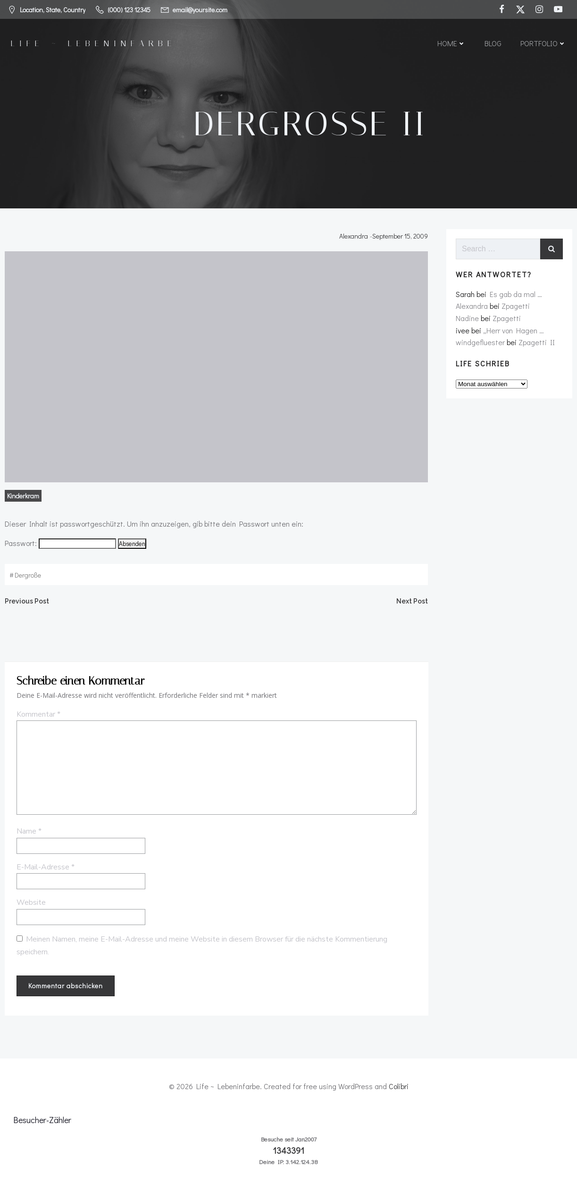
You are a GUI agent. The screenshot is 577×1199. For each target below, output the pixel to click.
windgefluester (479, 345)
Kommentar (37, 718)
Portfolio (543, 44)
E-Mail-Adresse (45, 871)
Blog (493, 44)
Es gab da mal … (515, 297)
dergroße (27, 577)
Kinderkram (22, 498)
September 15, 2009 (401, 238)
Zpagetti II (536, 345)
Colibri (399, 1090)
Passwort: (59, 545)
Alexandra (354, 238)
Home (451, 44)
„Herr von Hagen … (513, 333)
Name (28, 835)
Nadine (466, 321)
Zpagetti (515, 309)
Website (30, 906)
